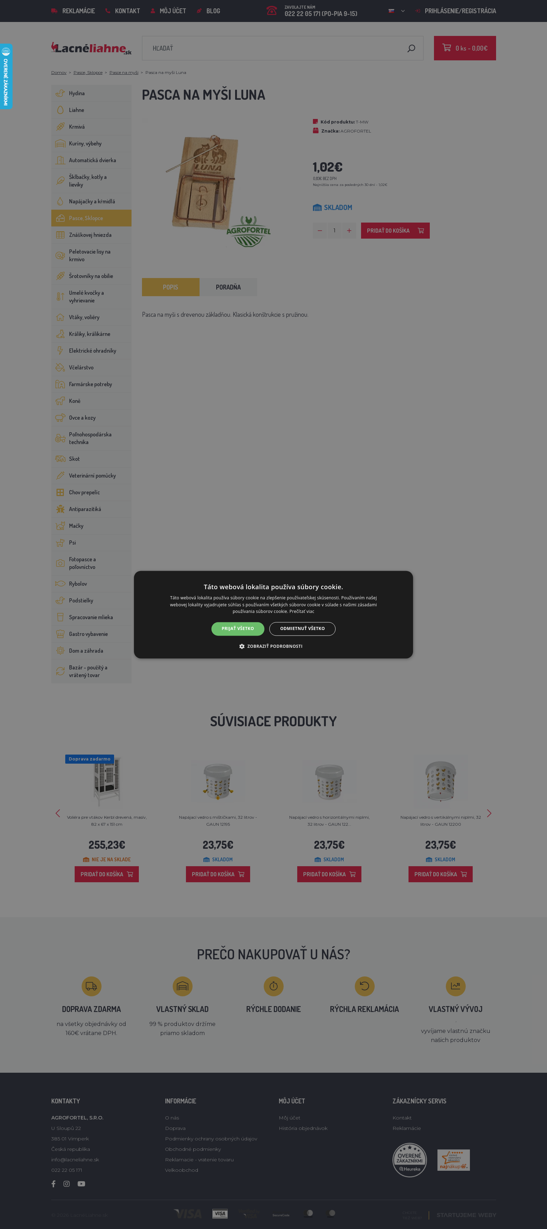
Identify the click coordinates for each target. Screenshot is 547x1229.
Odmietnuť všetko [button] (302, 629)
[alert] (273, 614)
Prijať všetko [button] (238, 629)
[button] (274, 646)
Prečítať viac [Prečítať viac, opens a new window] (302, 612)
